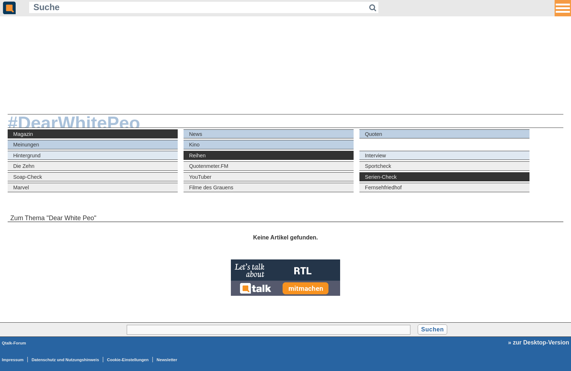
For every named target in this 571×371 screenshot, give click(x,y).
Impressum (13, 360)
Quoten (373, 134)
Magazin (23, 134)
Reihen (197, 155)
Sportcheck (378, 166)
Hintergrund (26, 155)
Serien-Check (381, 177)
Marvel (21, 187)
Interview (375, 155)
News (195, 134)
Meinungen (26, 145)
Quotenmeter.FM (208, 166)
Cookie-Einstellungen (128, 360)
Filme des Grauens (211, 187)
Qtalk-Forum (14, 343)
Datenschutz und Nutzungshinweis (65, 360)
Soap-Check (27, 177)
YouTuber (200, 177)
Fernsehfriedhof (383, 187)
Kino (194, 145)
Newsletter (167, 360)
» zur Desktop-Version (538, 342)
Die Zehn (23, 166)
